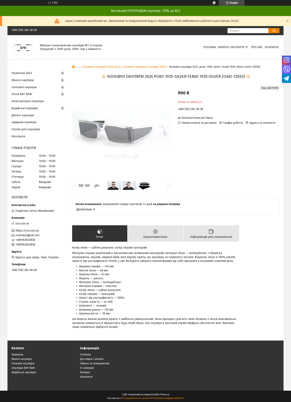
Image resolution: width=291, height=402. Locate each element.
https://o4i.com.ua (27, 230)
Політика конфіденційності (168, 398)
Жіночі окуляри (23, 80)
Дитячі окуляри (23, 115)
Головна (209, 47)
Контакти (271, 47)
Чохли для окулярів (26, 129)
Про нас (257, 47)
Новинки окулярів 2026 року (102, 67)
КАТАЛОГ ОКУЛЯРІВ (231, 47)
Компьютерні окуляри (28, 101)
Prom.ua (164, 394)
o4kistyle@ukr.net (27, 235)
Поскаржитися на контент (136, 398)
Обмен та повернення (94, 363)
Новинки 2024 (22, 73)
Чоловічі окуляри (24, 87)
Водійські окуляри (25, 108)
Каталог (85, 372)
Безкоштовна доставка (197, 118)
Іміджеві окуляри (24, 122)
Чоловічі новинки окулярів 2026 (145, 67)
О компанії (87, 368)
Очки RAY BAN (22, 94)
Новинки (17, 354)
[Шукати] (273, 30)
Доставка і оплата (91, 359)
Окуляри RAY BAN (23, 368)
